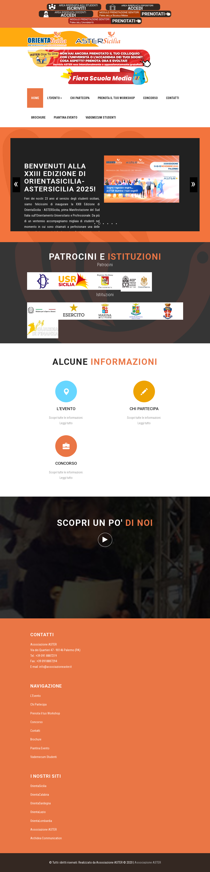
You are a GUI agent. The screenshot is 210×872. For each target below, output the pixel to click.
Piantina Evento (65, 117)
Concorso (150, 98)
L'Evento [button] (54, 98)
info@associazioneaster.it (55, 666)
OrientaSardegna (40, 803)
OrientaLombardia (41, 821)
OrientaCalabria (39, 794)
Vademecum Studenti (101, 117)
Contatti (172, 98)
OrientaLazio (38, 812)
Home (35, 98)
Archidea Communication (46, 838)
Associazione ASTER (43, 829)
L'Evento (35, 696)
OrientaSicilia (38, 786)
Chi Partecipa (80, 98)
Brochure (38, 117)
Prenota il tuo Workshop (116, 98)
